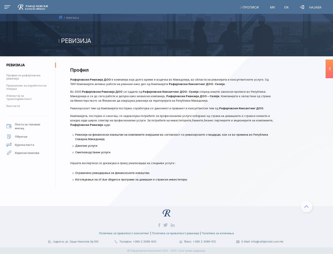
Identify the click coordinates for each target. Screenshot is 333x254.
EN (285, 7)
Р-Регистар (214, 7)
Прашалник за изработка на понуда (26, 87)
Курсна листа (20, 145)
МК (271, 7)
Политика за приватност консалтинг (124, 233)
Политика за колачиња (218, 233)
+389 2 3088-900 (144, 241)
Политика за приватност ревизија (175, 233)
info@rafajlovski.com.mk (267, 241)
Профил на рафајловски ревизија (23, 77)
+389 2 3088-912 (204, 241)
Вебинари (181, 7)
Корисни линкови (22, 153)
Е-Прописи (247, 7)
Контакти (13, 106)
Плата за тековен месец (23, 126)
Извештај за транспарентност (19, 97)
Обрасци (16, 137)
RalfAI (153, 7)
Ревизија (15, 65)
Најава (310, 7)
